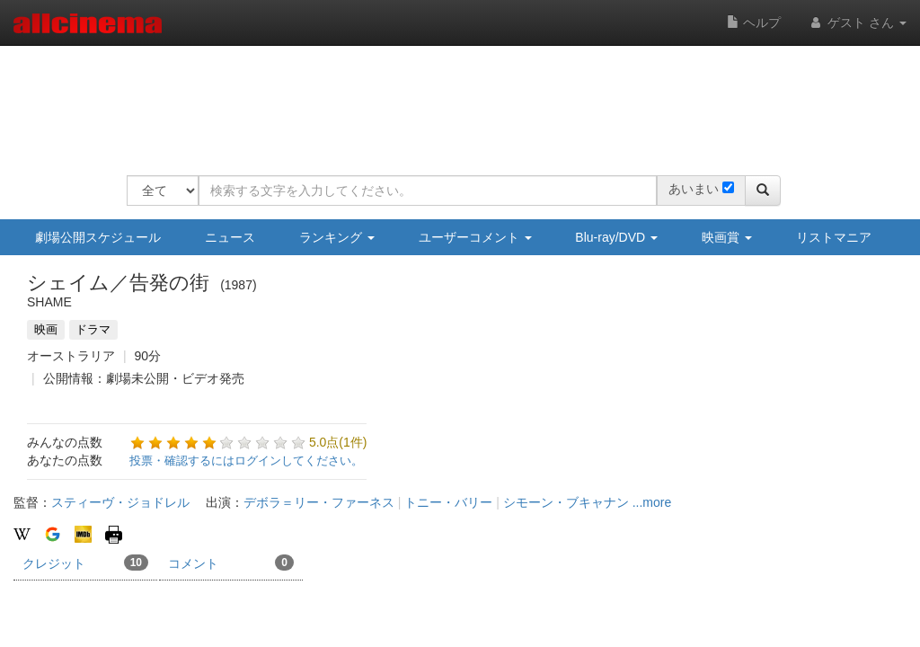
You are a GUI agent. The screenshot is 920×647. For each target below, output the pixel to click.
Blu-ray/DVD (616, 237)
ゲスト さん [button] (857, 22)
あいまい (693, 188)
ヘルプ (754, 22)
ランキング (337, 237)
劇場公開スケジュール (98, 237)
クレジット (85, 562)
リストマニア (833, 237)
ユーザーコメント (475, 237)
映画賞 (727, 237)
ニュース (230, 237)
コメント (231, 562)
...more (652, 502)
